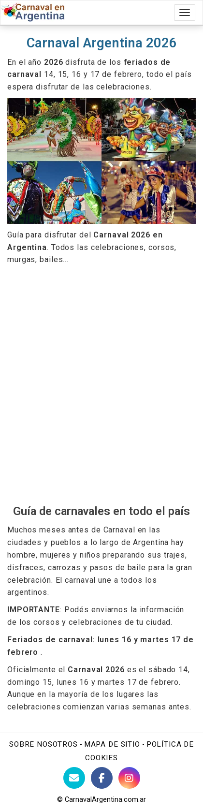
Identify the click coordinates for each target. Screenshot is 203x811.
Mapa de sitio (112, 744)
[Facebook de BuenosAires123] (102, 778)
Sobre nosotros (43, 744)
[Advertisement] (101, 385)
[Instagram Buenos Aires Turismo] (129, 778)
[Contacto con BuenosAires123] (74, 778)
